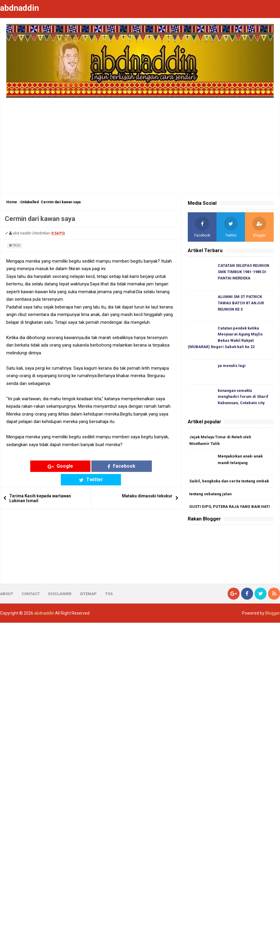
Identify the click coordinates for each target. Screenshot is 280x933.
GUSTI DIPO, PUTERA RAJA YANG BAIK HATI (229, 508)
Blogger (272, 614)
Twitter (136, 466)
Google (46, 466)
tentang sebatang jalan (211, 495)
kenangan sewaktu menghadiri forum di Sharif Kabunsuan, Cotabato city (244, 397)
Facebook (91, 466)
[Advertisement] (140, 143)
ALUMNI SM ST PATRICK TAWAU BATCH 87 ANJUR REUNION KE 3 (241, 303)
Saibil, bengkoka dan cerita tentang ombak (229, 482)
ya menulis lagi (232, 366)
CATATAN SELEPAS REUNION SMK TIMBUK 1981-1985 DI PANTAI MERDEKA (244, 272)
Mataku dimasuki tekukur (147, 482)
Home (11, 202)
